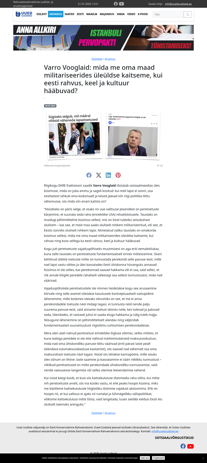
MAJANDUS (107, 14)
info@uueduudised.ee (178, 4)
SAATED (69, 14)
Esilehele (97, 59)
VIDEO (131, 14)
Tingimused (158, 458)
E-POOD (143, 14)
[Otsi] (168, 14)
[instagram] (118, 176)
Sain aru (145, 458)
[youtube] (121, 4)
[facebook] (116, 4)
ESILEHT (42, 14)
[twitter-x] (98, 176)
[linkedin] (108, 176)
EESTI (80, 14)
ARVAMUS (55, 14)
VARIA (121, 14)
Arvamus (110, 59)
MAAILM (91, 14)
